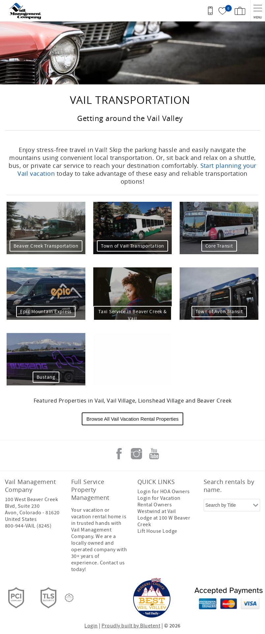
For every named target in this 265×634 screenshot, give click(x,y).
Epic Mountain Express (46, 312)
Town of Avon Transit (219, 312)
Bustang (46, 377)
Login (91, 625)
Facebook (119, 453)
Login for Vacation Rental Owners (159, 501)
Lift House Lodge (157, 531)
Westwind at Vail (156, 511)
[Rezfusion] (69, 597)
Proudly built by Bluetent (131, 625)
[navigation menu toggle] (257, 10)
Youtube (154, 453)
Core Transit (219, 246)
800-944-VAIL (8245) (28, 526)
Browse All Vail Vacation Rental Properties (132, 419)
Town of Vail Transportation (132, 246)
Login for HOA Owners (163, 491)
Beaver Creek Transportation (46, 246)
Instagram (136, 453)
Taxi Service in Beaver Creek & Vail (132, 315)
